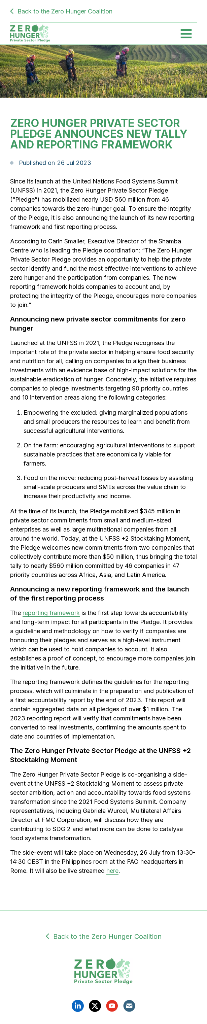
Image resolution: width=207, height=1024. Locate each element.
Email (129, 1006)
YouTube (112, 1006)
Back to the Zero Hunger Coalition (65, 11)
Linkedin (78, 1006)
